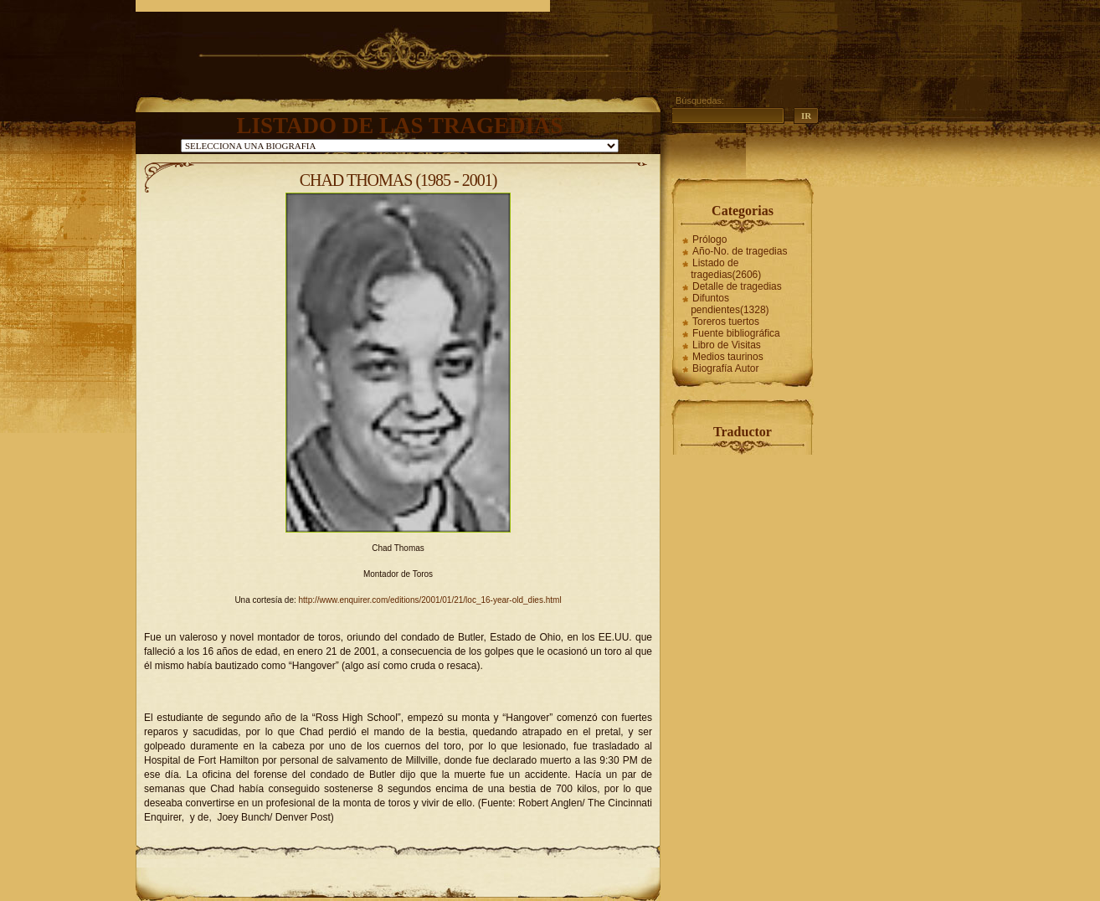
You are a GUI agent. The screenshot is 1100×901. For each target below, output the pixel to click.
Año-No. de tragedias (739, 251)
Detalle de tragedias (737, 286)
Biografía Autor (725, 368)
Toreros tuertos (725, 321)
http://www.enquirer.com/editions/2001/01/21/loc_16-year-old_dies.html (430, 600)
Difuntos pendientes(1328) (729, 304)
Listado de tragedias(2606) (726, 269)
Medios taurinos (727, 357)
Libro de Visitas (726, 345)
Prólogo (709, 239)
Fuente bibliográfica (736, 333)
